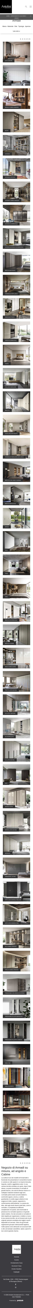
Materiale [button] (10, 26)
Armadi (16, 18)
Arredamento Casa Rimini (18, 16)
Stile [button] (15, 26)
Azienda (16, 1257)
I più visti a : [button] (16, 31)
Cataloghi (17, 1272)
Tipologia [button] (21, 26)
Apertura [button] (28, 26)
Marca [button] (4, 26)
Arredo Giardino (16, 1269)
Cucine (16, 1260)
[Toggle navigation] (30, 6)
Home (8, 16)
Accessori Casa (16, 1266)
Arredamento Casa (16, 1263)
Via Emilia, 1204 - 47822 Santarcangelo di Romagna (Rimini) (15, 1280)
